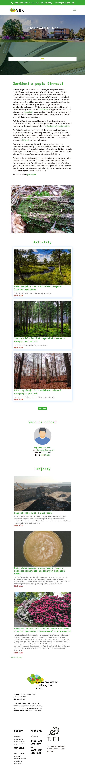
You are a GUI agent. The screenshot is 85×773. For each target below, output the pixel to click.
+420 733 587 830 (36, 752)
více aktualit (42, 408)
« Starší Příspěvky (16, 657)
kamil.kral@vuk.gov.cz (45, 450)
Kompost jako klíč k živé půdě (33, 513)
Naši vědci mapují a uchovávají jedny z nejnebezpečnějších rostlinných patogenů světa (39, 571)
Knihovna (17, 736)
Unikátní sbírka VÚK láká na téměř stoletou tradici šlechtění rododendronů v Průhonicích (42, 630)
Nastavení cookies (20, 758)
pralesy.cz (31, 175)
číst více (18, 295)
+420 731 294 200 (36, 742)
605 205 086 (45, 455)
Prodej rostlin (18, 739)
